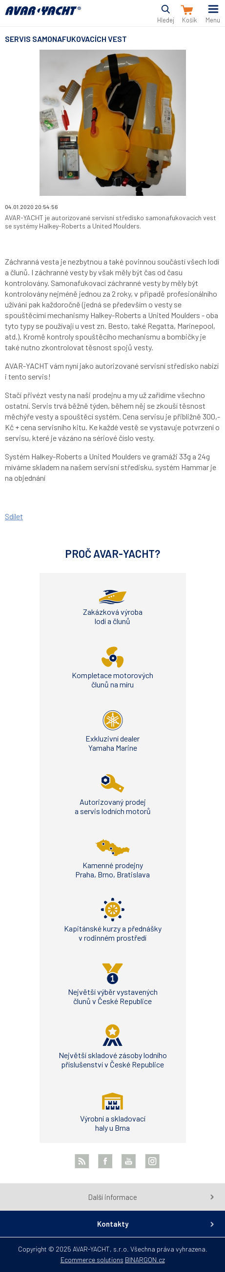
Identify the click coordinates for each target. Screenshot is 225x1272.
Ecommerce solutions (92, 1259)
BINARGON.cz (145, 1259)
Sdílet (14, 516)
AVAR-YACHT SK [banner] (43, 16)
